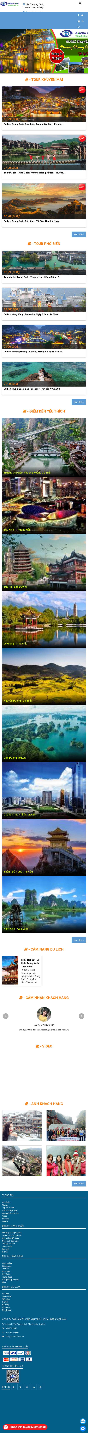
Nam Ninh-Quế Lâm (10, 1241)
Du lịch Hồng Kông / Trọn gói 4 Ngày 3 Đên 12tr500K (31, 314)
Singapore (6, 1266)
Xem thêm (79, 234)
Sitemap (5, 1219)
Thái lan (5, 1269)
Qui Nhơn (6, 1307)
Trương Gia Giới (8, 1244)
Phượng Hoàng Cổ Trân (12, 1233)
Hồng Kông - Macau (10, 1280)
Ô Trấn (5, 1252)
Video (4, 1216)
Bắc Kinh (6, 1249)
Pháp (4, 1282)
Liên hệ (5, 1221)
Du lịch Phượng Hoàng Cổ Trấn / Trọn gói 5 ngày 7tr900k (33, 351)
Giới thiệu (6, 1202)
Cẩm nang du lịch (9, 1210)
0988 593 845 (39, 1427)
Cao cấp (5, 1294)
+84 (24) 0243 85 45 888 (20, 1427)
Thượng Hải (7, 1246)
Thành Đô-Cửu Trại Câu (11, 1235)
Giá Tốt (5, 1302)
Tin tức (5, 1205)
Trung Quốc (7, 1277)
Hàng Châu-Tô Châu (10, 1238)
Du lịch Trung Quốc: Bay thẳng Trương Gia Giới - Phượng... (34, 124)
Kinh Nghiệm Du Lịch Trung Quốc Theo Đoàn (30, 963)
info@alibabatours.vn (13, 1336)
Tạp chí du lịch (8, 1208)
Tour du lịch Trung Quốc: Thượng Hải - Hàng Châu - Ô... (32, 277)
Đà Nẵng (6, 1305)
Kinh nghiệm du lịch (10, 1213)
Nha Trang (6, 1310)
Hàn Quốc (6, 1274)
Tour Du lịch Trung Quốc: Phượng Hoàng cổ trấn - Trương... (34, 172)
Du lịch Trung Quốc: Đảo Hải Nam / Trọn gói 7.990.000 (32, 389)
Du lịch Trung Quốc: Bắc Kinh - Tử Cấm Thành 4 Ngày (31, 221)
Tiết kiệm (6, 1299)
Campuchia (7, 1263)
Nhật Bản (6, 1271)
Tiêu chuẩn (6, 1296)
